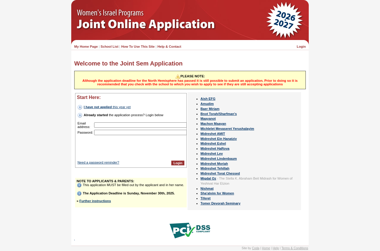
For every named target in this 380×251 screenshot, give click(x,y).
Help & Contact (169, 46)
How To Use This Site (138, 46)
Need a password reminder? (98, 162)
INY (74, 239)
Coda (255, 248)
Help (276, 248)
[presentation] (139, 147)
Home (266, 248)
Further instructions (95, 201)
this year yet (107, 107)
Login (301, 46)
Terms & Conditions (294, 248)
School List (109, 46)
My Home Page (86, 46)
